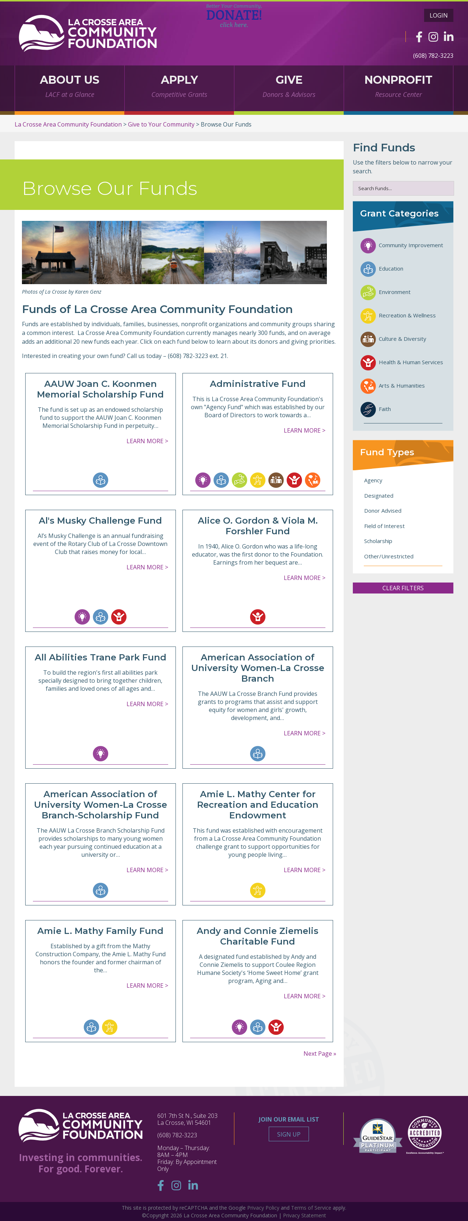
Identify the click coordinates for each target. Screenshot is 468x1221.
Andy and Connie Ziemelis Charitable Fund (257, 936)
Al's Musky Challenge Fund (100, 520)
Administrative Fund (258, 383)
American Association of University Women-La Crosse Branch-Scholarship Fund (100, 805)
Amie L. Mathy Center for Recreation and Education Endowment (257, 805)
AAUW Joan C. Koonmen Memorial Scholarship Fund (100, 389)
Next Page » (319, 1053)
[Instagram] (433, 36)
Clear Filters (403, 588)
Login (439, 15)
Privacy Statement (304, 1215)
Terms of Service (311, 1207)
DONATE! (234, 16)
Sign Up (289, 1134)
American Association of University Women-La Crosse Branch (257, 668)
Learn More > (147, 441)
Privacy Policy (263, 1207)
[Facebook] (419, 36)
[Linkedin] (448, 36)
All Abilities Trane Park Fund (100, 657)
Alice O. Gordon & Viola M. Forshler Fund (258, 525)
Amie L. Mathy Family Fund (100, 931)
